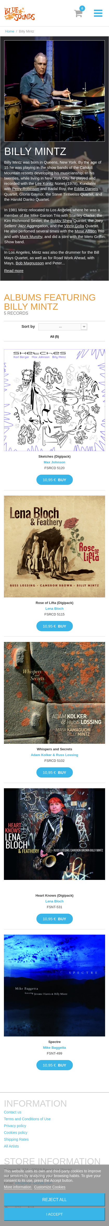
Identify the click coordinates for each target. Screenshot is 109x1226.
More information (18, 1187)
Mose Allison (86, 231)
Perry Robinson (25, 188)
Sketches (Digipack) (55, 456)
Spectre (54, 1042)
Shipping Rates (16, 1139)
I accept (54, 1214)
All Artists (11, 1146)
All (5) (54, 337)
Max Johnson (54, 462)
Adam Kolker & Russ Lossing (54, 755)
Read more (13, 270)
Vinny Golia (74, 226)
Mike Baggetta (54, 1048)
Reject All (54, 1199)
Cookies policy (15, 1132)
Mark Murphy (31, 236)
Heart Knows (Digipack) (55, 895)
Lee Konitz (44, 183)
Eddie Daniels (86, 188)
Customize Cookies (50, 1187)
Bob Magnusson (30, 263)
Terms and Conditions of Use (27, 1119)
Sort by (28, 326)
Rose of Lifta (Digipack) (54, 603)
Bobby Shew (61, 220)
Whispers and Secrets (54, 749)
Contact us (12, 1112)
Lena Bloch (54, 609)
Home (9, 31)
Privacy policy (15, 1126)
